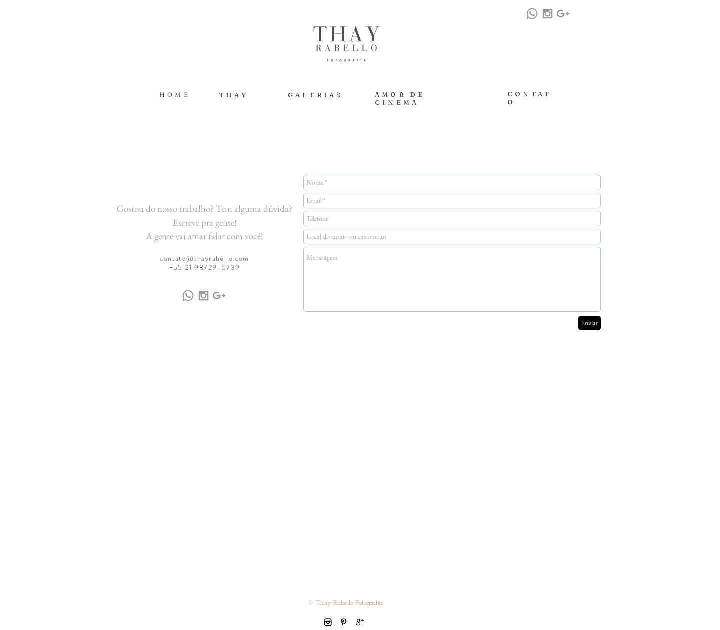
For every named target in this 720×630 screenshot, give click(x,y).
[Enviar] (589, 323)
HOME (175, 94)
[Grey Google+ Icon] (563, 13)
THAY (233, 95)
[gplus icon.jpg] (359, 622)
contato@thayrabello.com (204, 259)
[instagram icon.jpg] (328, 622)
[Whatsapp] (532, 13)
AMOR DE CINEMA (400, 98)
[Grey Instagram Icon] (547, 13)
